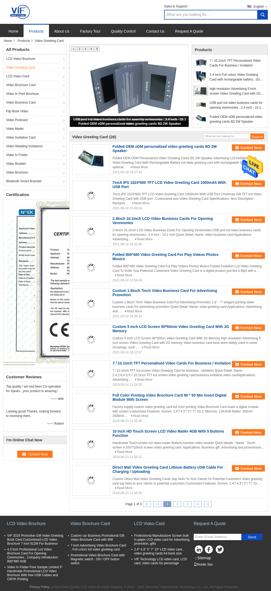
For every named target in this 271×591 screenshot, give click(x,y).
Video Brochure (17, 172)
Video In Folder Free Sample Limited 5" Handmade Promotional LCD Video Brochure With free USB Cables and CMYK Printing (34, 573)
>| (207, 504)
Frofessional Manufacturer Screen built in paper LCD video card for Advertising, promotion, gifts (162, 539)
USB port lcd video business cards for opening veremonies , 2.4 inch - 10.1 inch (236, 105)
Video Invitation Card (20, 137)
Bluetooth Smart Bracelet (23, 181)
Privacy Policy (39, 587)
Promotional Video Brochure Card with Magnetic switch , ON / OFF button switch (98, 559)
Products (36, 31)
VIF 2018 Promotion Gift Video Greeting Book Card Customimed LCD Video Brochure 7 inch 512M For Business (35, 539)
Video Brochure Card (21, 85)
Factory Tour (90, 31)
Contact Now (251, 148)
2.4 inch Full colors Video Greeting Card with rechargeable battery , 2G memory (235, 77)
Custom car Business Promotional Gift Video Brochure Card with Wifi (97, 537)
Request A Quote (189, 31)
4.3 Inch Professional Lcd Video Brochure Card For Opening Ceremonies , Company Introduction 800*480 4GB (32, 555)
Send (252, 537)
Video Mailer (15, 129)
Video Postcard (17, 120)
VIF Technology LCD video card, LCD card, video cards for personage (160, 561)
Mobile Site (203, 564)
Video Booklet (16, 164)
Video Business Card (21, 102)
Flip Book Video (17, 111)
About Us (62, 31)
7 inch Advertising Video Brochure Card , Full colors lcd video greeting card (98, 547)
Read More (140, 167)
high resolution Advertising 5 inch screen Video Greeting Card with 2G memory (235, 91)
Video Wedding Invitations (24, 146)
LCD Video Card (17, 76)
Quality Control (123, 31)
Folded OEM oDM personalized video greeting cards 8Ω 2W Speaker (129, 124)
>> (198, 504)
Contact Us (155, 31)
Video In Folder (17, 155)
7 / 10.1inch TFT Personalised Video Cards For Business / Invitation (235, 63)
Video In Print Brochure (22, 94)
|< (147, 504)
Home (13, 31)
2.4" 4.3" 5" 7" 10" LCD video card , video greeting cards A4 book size (159, 551)
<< (157, 504)
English (261, 6)
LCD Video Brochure (20, 59)
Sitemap (204, 558)
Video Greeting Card (20, 67)
